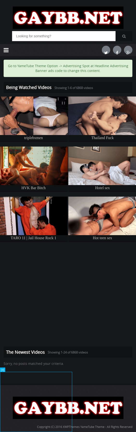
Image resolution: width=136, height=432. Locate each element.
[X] (2, 370)
